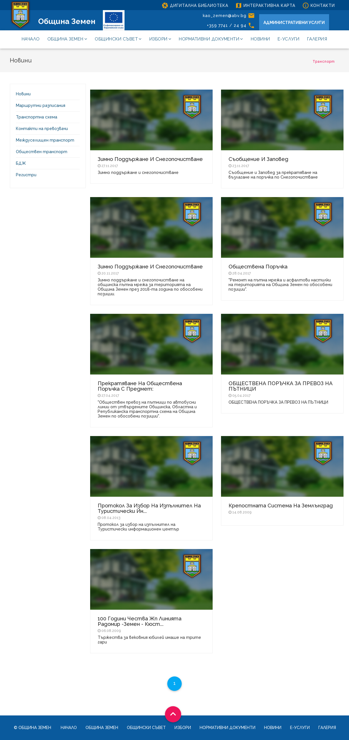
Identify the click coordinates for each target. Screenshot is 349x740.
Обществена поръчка (258, 267)
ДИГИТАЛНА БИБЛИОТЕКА (194, 5)
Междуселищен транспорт (45, 140)
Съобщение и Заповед (258, 159)
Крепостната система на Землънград (281, 505)
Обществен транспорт (41, 151)
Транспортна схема (36, 117)
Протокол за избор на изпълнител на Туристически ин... (149, 508)
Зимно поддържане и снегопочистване (150, 159)
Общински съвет (118, 39)
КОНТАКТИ (318, 5)
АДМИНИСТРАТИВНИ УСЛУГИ (294, 22)
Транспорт (324, 62)
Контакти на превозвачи (42, 128)
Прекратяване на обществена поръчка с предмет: (140, 386)
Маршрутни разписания (40, 105)
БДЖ (21, 163)
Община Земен (66, 21)
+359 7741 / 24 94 (231, 25)
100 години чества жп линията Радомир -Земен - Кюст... (139, 621)
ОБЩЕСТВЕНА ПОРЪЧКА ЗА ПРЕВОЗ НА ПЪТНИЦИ (281, 386)
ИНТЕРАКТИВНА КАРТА (265, 5)
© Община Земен (32, 727)
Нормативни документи (211, 39)
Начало (31, 39)
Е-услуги (289, 39)
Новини (260, 39)
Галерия (317, 39)
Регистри (26, 175)
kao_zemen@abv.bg (229, 15)
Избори (160, 39)
